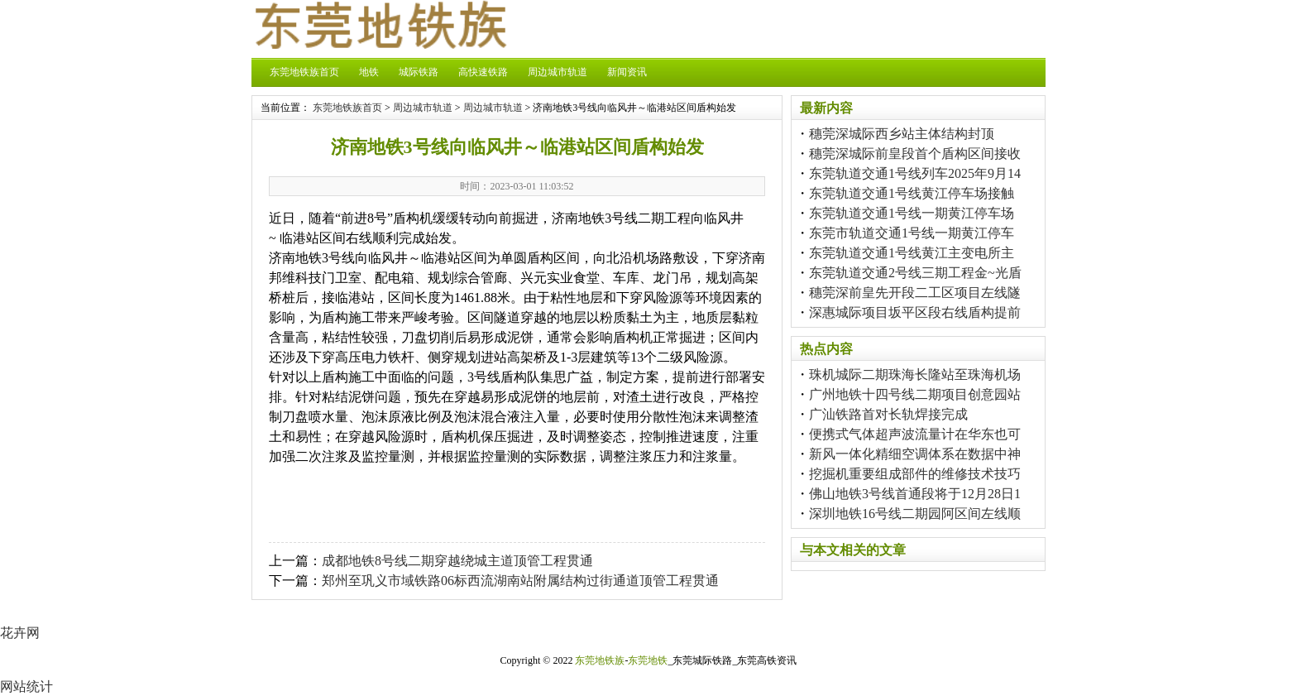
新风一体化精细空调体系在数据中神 (915, 454)
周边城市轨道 (557, 72)
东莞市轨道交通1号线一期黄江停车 (911, 233)
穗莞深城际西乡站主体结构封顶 (901, 134)
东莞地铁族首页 (304, 72)
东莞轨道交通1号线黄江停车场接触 (911, 193)
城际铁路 (418, 72)
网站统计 (26, 686)
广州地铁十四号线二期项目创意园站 (915, 394)
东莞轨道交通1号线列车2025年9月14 (915, 173)
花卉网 (20, 633)
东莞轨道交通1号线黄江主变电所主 (911, 253)
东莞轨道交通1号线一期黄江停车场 (911, 213)
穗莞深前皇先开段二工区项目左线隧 (915, 293)
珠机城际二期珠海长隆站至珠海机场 (915, 374)
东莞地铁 (648, 660)
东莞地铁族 (600, 660)
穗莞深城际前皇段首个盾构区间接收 (915, 153)
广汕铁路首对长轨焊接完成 (888, 414)
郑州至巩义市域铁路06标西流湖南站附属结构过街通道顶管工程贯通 (520, 581)
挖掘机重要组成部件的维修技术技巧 (915, 474)
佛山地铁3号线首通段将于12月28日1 (915, 494)
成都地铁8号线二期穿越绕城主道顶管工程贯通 (457, 561)
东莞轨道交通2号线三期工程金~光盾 (915, 273)
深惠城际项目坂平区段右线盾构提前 (915, 312)
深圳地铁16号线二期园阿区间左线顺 (915, 513)
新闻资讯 (627, 72)
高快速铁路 (483, 72)
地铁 (369, 72)
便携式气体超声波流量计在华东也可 (915, 434)
